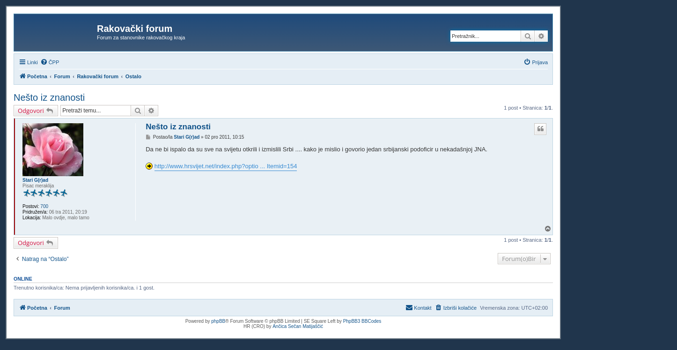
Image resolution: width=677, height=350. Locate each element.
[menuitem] (49, 62)
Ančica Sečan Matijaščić (297, 326)
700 (44, 206)
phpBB (218, 321)
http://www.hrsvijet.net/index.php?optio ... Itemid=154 (226, 166)
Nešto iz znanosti (49, 97)
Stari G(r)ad (35, 180)
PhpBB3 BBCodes (362, 321)
